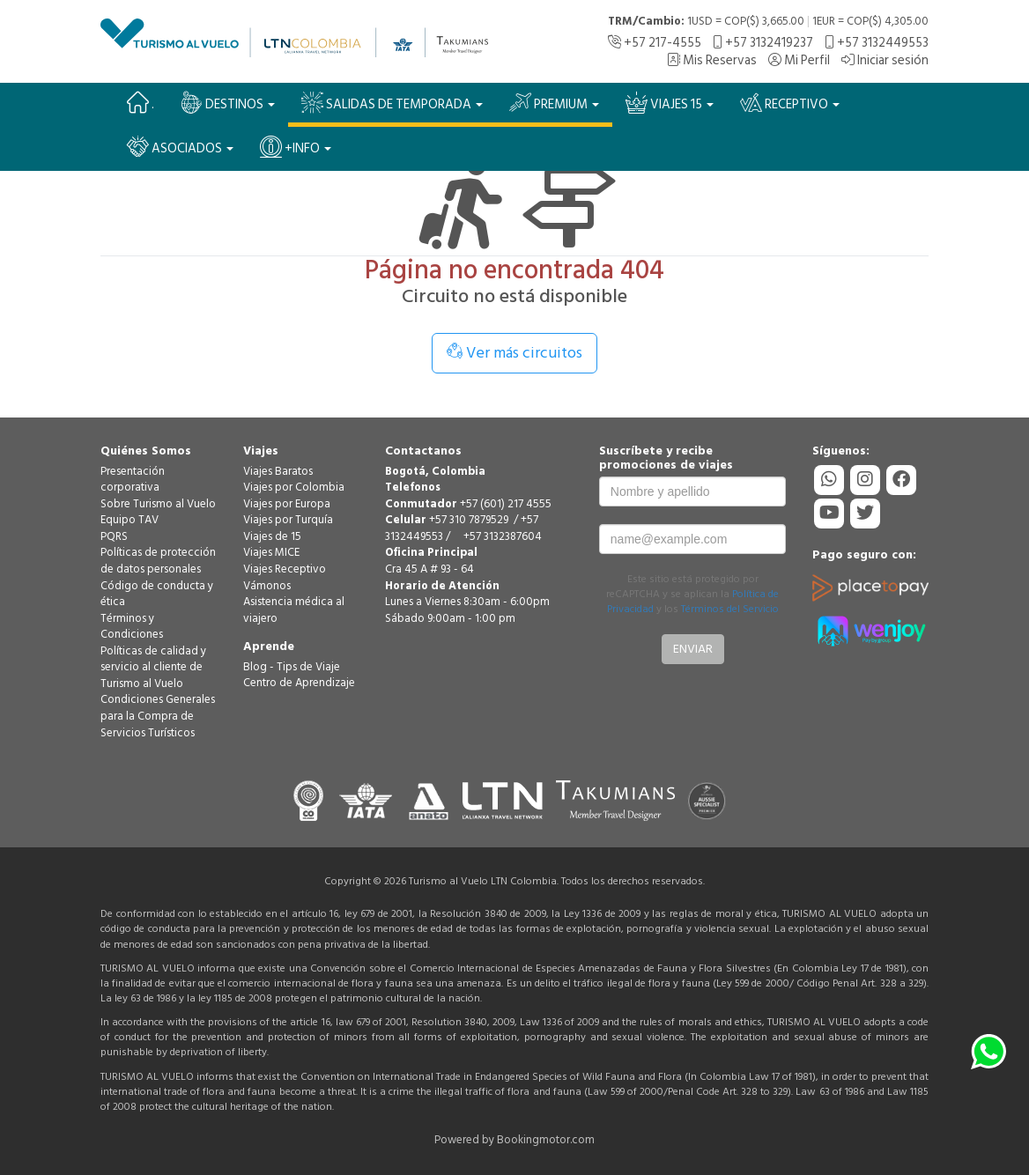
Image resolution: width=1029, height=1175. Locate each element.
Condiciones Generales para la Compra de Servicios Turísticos (157, 716)
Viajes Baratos (278, 471)
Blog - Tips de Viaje (291, 666)
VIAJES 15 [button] (670, 103)
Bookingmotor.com (546, 1139)
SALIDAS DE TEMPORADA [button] (392, 103)
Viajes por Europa (286, 504)
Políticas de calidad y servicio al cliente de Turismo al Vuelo (153, 667)
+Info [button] (295, 147)
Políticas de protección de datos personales (158, 561)
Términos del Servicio (730, 609)
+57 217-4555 (654, 43)
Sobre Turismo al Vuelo (158, 504)
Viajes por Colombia (293, 487)
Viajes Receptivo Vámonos (284, 577)
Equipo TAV (129, 519)
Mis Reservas (712, 60)
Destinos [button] (228, 103)
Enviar (693, 649)
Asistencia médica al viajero (293, 610)
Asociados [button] (180, 147)
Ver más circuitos (514, 353)
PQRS (114, 536)
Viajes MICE (271, 552)
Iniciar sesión (885, 60)
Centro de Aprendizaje (299, 682)
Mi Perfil (799, 60)
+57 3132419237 (763, 43)
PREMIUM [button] (554, 103)
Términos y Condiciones (131, 627)
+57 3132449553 (877, 43)
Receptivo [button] (790, 103)
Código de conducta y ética (156, 594)
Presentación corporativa (132, 480)
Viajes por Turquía (288, 519)
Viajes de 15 (272, 536)
